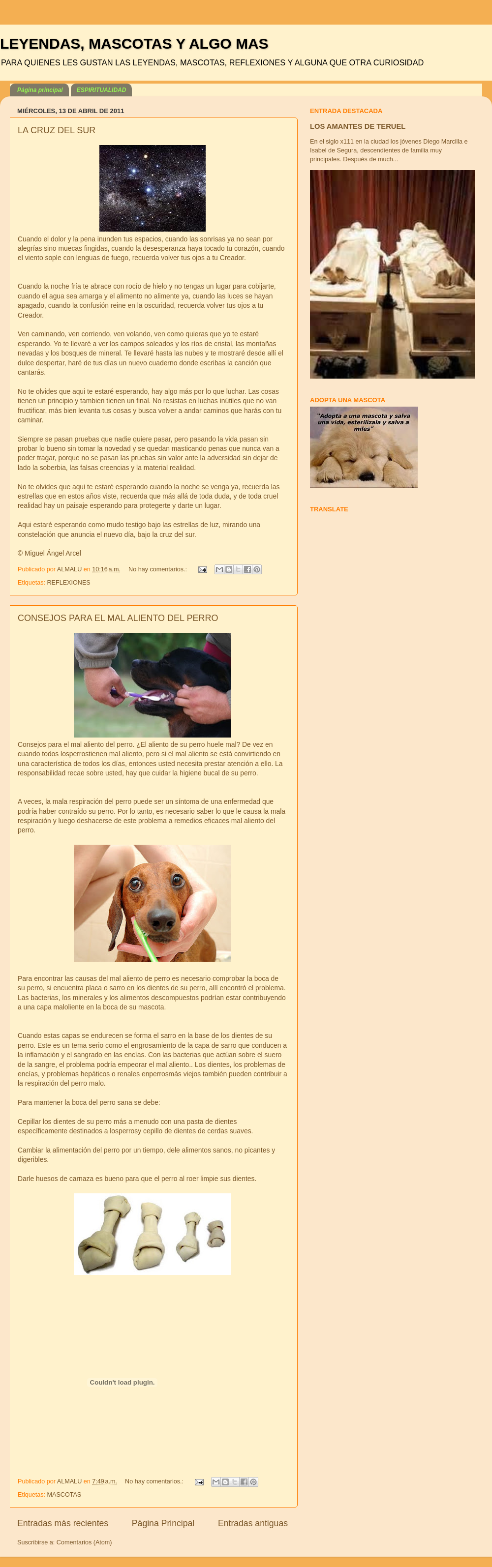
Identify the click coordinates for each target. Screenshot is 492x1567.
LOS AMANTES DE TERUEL (357, 126)
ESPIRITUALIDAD (101, 90)
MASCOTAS (64, 1494)
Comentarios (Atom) (84, 1542)
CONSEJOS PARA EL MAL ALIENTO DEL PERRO (118, 618)
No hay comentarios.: (158, 569)
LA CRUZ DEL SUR (56, 130)
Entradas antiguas (253, 1523)
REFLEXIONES (69, 582)
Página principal (40, 90)
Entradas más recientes (62, 1523)
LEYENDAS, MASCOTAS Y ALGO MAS (134, 43)
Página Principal (163, 1523)
